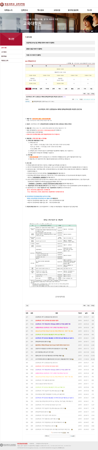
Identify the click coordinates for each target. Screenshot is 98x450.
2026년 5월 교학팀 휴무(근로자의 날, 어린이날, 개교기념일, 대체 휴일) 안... (54, 401)
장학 (53, 88)
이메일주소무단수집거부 (42, 443)
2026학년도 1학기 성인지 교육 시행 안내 (45, 415)
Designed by (58, 447)
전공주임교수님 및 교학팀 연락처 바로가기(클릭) (40, 42)
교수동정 (3, 52)
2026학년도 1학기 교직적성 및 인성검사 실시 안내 (48, 404)
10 (61, 432)
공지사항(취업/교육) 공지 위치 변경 (44, 352)
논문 (66, 88)
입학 (41, 88)
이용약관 (31, 443)
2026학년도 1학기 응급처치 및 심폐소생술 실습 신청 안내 (50, 408)
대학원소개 (8, 10)
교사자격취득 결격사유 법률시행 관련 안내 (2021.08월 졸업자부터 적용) (53, 359)
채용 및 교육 (4, 60)
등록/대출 (34, 88)
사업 (91, 88)
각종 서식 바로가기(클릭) (33, 55)
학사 (60, 88)
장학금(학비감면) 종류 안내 (42, 341)
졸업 (72, 88)
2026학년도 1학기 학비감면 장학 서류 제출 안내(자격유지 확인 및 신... (53, 429)
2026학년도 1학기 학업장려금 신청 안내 (45, 426)
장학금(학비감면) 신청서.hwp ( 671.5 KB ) (43, 101)
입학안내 (24, 10)
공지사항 (3, 47)
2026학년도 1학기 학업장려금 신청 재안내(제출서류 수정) (50, 422)
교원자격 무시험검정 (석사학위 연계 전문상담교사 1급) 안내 (50, 348)
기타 (85, 88)
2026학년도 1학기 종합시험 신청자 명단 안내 (46, 419)
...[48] (67, 432)
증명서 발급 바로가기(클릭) (34, 49)
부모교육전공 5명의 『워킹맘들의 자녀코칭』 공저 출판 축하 (50, 394)
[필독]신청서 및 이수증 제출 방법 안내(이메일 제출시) (48, 355)
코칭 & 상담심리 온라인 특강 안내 (43, 383)
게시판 (89, 10)
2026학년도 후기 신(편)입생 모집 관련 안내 (46, 317)
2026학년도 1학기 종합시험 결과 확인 (45, 380)
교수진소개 (48, 181)
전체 (28, 88)
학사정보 (40, 10)
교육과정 (57, 10)
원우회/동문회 (73, 10)
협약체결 (3, 56)
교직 (78, 88)
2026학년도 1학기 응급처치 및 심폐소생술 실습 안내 (48, 390)
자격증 (47, 88)
